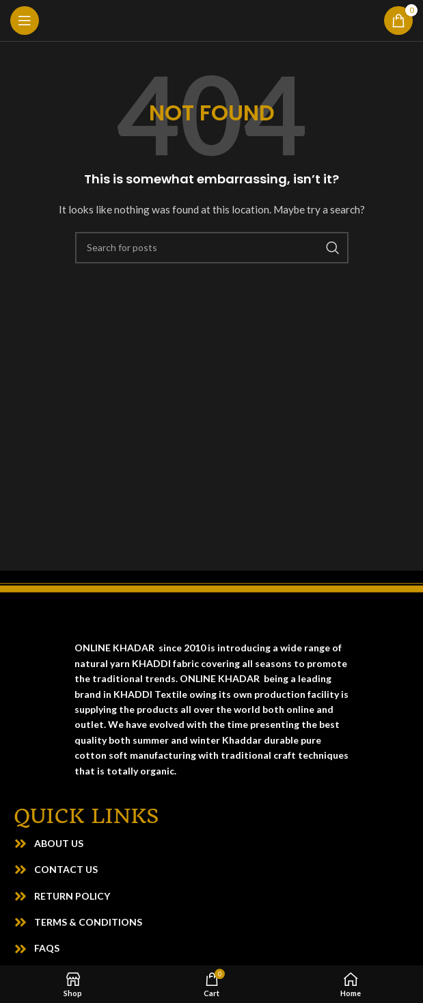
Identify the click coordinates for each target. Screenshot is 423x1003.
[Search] (212, 247)
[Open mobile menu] (24, 20)
